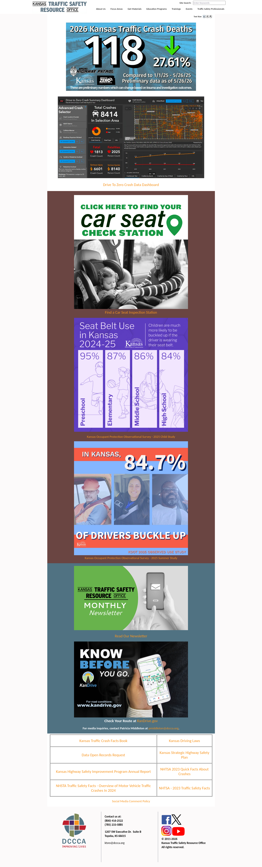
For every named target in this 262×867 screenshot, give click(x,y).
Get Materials (135, 11)
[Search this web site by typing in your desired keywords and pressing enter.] (209, 3)
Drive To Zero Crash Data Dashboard (131, 186)
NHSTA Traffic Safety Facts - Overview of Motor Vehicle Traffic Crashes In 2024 (103, 789)
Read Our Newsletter (131, 637)
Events (189, 11)
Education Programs (157, 11)
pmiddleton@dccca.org (164, 730)
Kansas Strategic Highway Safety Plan (184, 756)
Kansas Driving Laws (184, 742)
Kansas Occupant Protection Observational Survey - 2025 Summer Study (131, 559)
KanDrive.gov (147, 722)
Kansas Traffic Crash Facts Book (103, 742)
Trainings (176, 11)
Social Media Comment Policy (131, 803)
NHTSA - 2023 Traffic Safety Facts (184, 789)
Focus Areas (117, 11)
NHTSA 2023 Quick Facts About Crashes (184, 773)
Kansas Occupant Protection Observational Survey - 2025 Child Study (131, 438)
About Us (100, 11)
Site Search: (185, 2)
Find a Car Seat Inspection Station (131, 314)
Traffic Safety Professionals (211, 11)
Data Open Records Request (103, 756)
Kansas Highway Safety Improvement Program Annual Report (103, 773)
